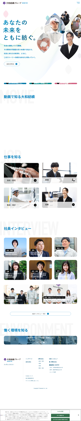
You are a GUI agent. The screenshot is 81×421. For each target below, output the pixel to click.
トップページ (29, 387)
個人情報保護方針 (30, 407)
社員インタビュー (56, 387)
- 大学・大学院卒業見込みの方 (58, 396)
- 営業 (40, 392)
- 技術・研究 (42, 390)
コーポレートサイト (8, 393)
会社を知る (29, 390)
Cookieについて (29, 405)
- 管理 (40, 395)
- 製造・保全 (42, 397)
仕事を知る (42, 387)
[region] (40, 415)
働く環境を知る (55, 390)
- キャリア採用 (54, 401)
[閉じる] (78, 415)
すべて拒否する (60, 415)
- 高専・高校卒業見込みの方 (57, 399)
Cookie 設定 (60, 411)
